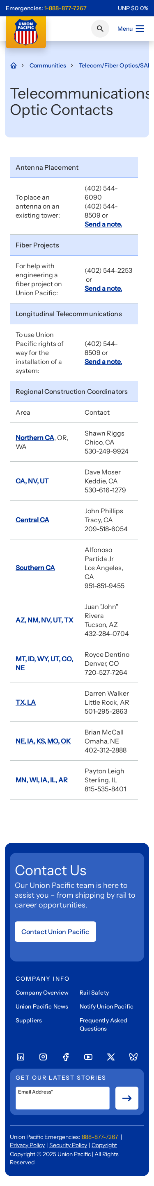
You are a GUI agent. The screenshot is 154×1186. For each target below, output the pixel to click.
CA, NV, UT (32, 481)
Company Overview (42, 992)
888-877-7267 (100, 1137)
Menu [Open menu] (131, 29)
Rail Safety (94, 992)
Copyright (104, 1145)
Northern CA (35, 438)
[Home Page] (17, 65)
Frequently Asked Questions (104, 1024)
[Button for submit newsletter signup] (126, 1098)
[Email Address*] (63, 1098)
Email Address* (35, 1092)
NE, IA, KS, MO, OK (43, 741)
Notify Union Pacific (106, 1006)
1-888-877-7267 (65, 8)
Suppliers (29, 1020)
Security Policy (68, 1145)
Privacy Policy (27, 1145)
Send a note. (103, 224)
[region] (133, 8)
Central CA (32, 520)
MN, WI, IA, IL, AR (42, 780)
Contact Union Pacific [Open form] (55, 932)
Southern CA (35, 568)
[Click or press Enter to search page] (100, 28)
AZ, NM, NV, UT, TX (44, 620)
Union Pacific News (42, 1006)
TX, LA (26, 702)
